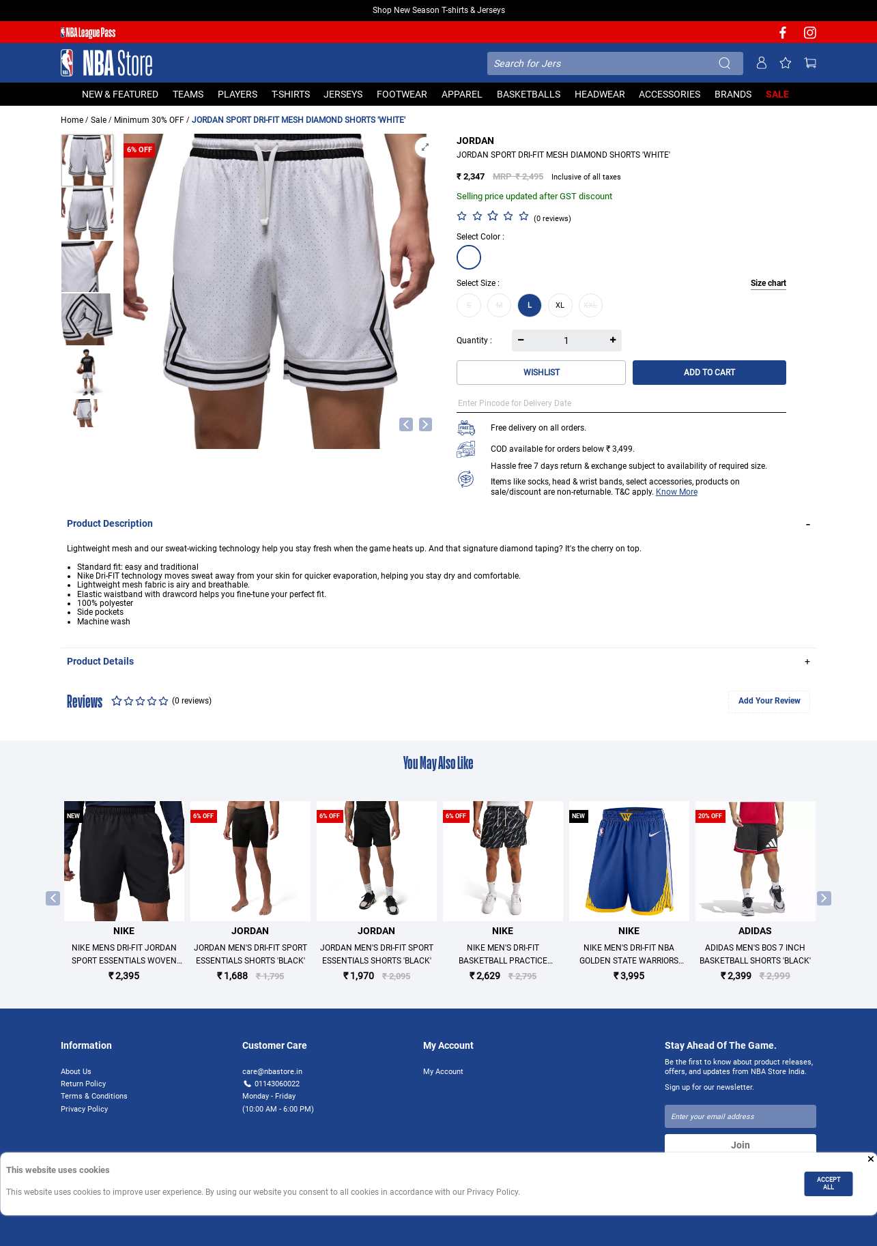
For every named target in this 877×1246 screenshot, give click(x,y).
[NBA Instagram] (810, 36)
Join (740, 1145)
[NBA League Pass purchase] (88, 34)
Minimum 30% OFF (149, 120)
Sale (98, 120)
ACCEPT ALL (828, 1183)
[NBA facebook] (783, 36)
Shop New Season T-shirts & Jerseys (439, 10)
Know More (677, 492)
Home (72, 120)
